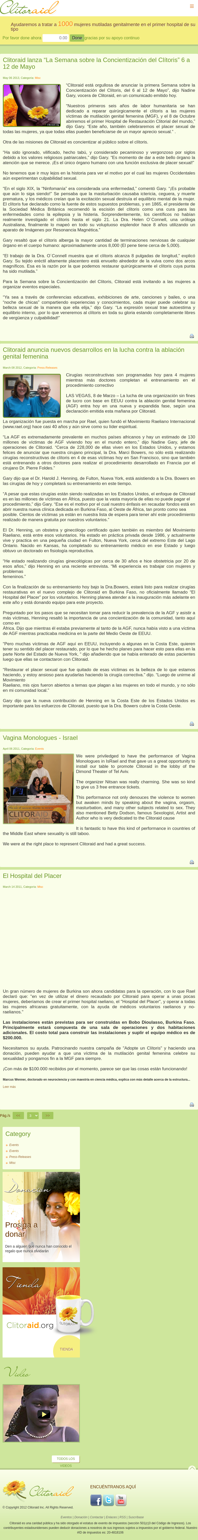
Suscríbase (136, 1517)
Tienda (66, 1349)
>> (48, 1115)
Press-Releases (47, 367)
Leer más (9, 1087)
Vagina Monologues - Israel (40, 737)
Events (39, 748)
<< (18, 1115)
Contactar (96, 1517)
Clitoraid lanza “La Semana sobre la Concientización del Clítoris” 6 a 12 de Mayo (96, 63)
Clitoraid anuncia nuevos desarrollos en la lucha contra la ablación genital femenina (93, 353)
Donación (80, 1517)
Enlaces (111, 1517)
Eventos (66, 1517)
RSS (122, 1517)
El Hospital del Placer (32, 875)
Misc (38, 77)
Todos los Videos (66, 1462)
